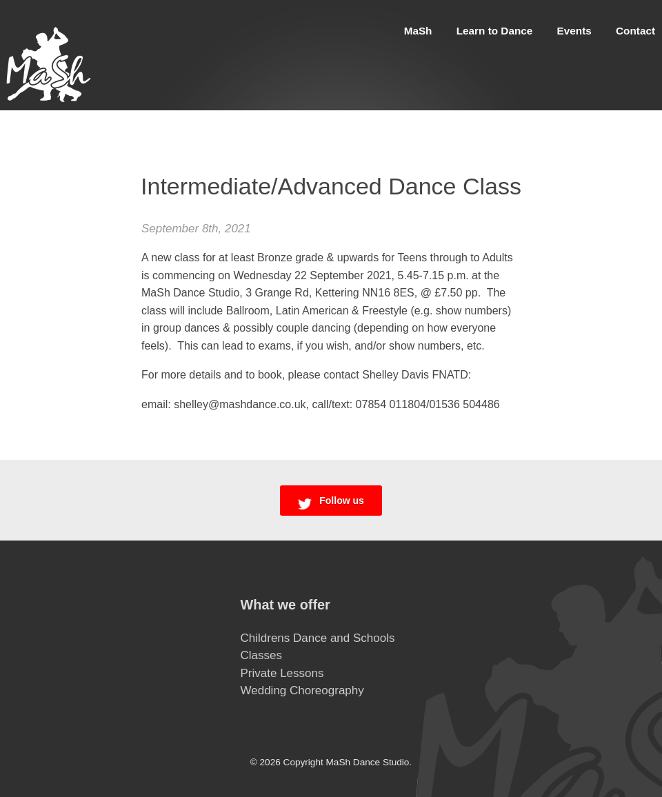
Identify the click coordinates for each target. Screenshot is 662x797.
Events (574, 31)
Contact (635, 31)
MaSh (418, 31)
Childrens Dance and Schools (318, 638)
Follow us (331, 502)
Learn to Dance (495, 31)
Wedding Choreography (302, 690)
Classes (261, 655)
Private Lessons (282, 673)
